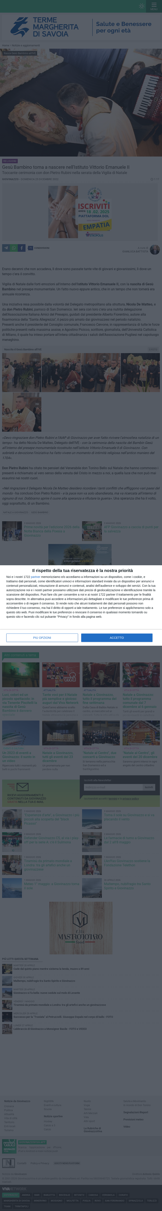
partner (35, 576)
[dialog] (81, 605)
